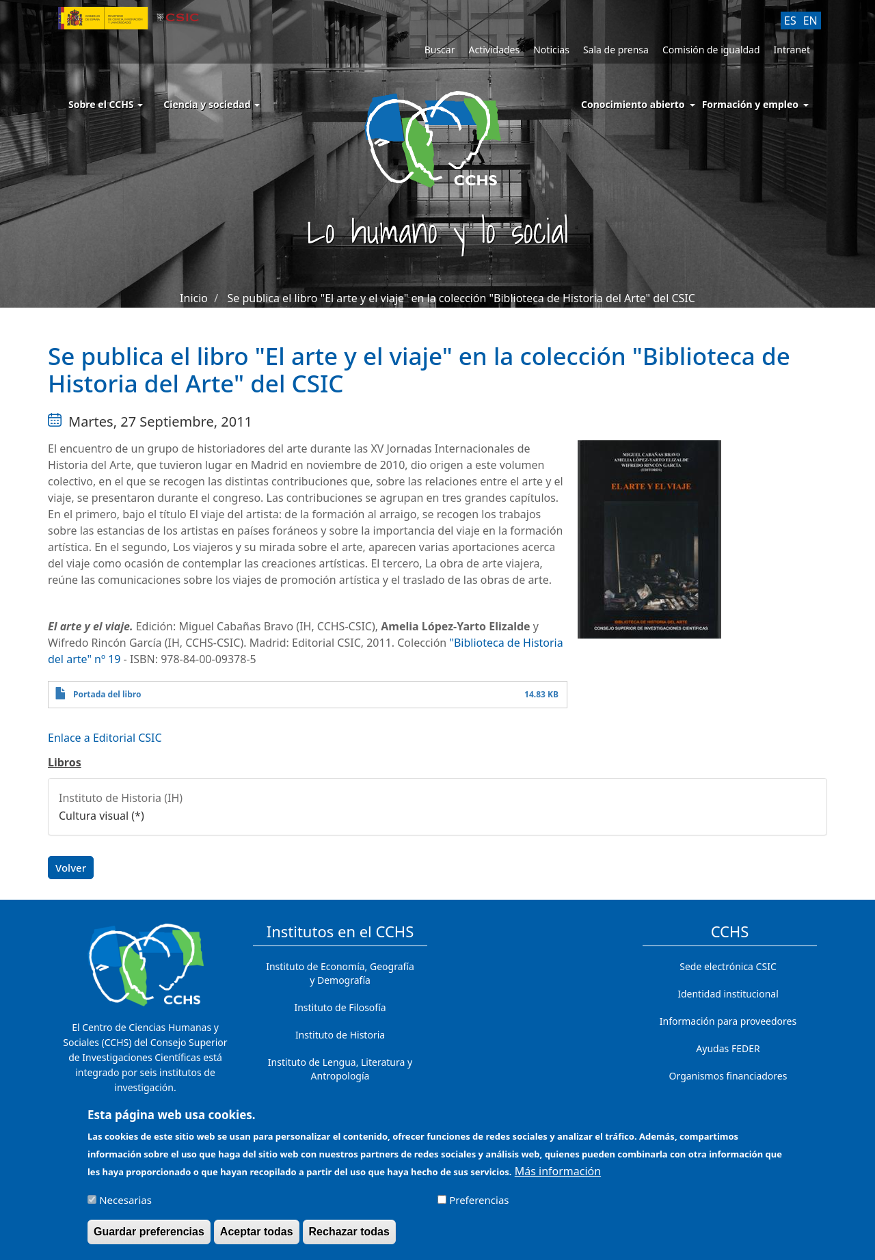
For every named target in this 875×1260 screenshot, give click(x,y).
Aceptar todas (256, 1236)
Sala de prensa (616, 49)
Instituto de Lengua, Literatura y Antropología (340, 1069)
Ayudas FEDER (727, 1048)
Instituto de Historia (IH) (121, 797)
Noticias (551, 49)
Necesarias (125, 1204)
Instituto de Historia (340, 1034)
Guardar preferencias (149, 1236)
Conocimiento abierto (633, 104)
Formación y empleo (750, 104)
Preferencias (479, 1204)
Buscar (440, 49)
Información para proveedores (728, 1021)
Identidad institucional (728, 993)
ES (790, 20)
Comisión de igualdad (711, 49)
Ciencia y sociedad (211, 104)
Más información (558, 1175)
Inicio (194, 298)
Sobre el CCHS (105, 104)
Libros (64, 762)
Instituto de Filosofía (340, 1007)
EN (810, 20)
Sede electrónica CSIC (727, 966)
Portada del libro (107, 694)
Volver (70, 867)
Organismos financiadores (728, 1075)
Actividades (494, 49)
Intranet (792, 49)
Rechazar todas (349, 1236)
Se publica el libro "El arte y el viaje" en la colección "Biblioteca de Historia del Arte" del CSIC (461, 298)
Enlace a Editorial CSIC (105, 737)
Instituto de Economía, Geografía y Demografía (340, 973)
